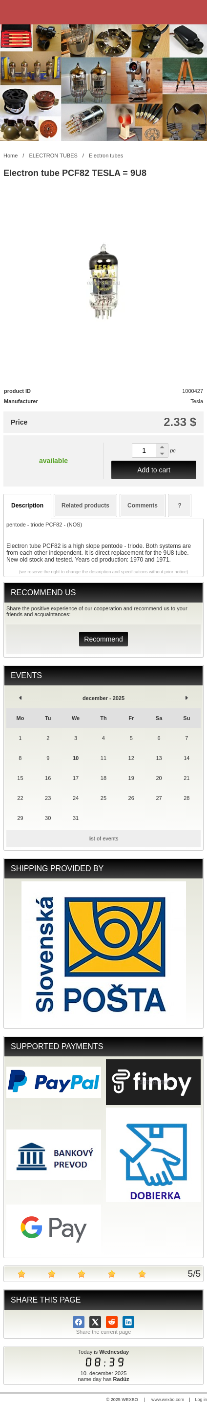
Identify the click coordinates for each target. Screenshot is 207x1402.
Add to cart (153, 470)
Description (27, 505)
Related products (85, 505)
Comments (142, 505)
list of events (103, 838)
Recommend (103, 639)
